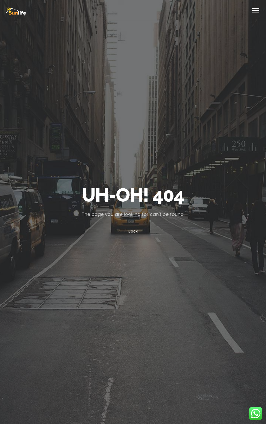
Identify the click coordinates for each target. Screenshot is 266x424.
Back (133, 231)
